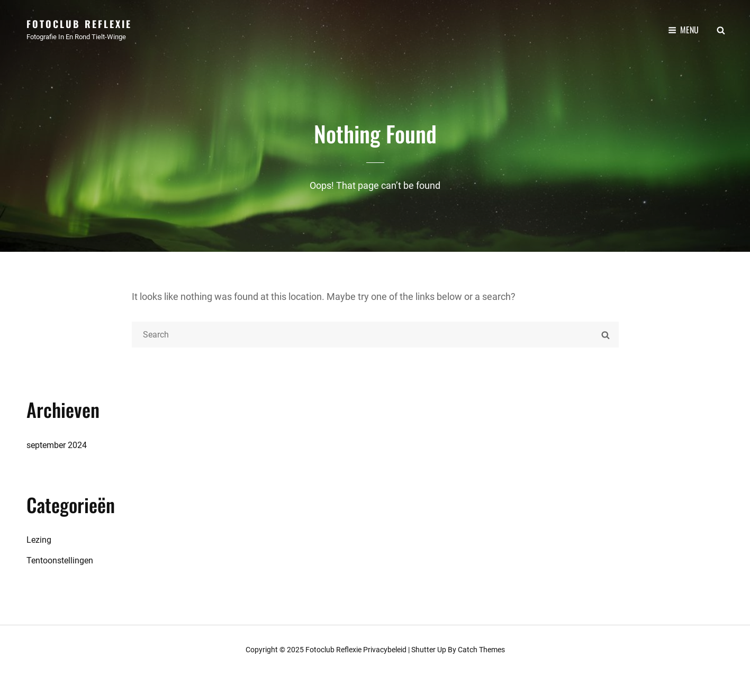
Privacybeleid (384, 649)
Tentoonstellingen (59, 560)
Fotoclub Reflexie (79, 24)
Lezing (38, 540)
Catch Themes (481, 649)
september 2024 (56, 445)
